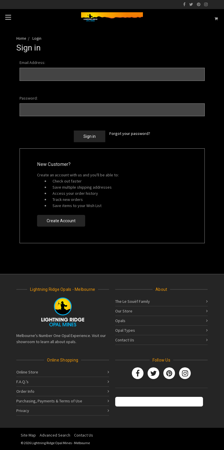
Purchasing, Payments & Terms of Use (49, 401)
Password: (29, 98)
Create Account (61, 220)
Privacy (22, 410)
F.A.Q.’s (22, 381)
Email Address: (32, 62)
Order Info (25, 391)
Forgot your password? (129, 133)
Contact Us (124, 340)
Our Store (123, 311)
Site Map (28, 435)
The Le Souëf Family (132, 301)
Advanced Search (55, 435)
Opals (120, 320)
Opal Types (125, 330)
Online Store (27, 372)
